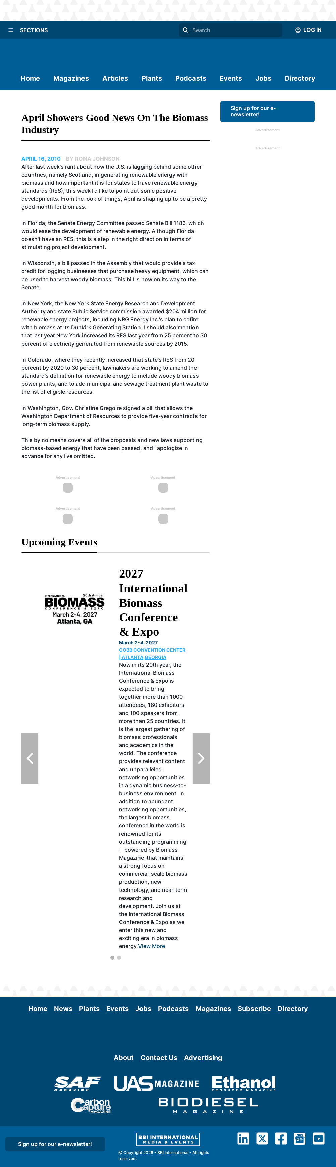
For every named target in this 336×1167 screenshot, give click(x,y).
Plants (152, 78)
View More (151, 946)
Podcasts (190, 78)
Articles (115, 78)
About (124, 1058)
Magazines (71, 78)
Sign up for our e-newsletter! (253, 111)
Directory (300, 78)
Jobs (263, 78)
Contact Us (159, 1058)
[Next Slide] (201, 758)
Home (30, 78)
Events (231, 78)
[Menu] (10, 30)
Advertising (203, 1058)
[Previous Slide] (29, 758)
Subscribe (254, 1009)
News (63, 1009)
